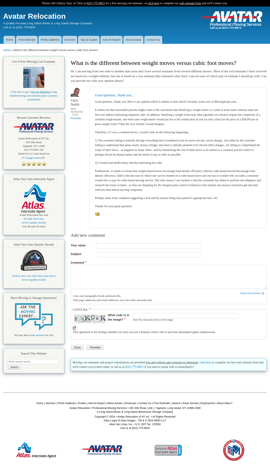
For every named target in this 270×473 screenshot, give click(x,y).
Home (9, 39)
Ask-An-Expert (111, 39)
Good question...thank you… (115, 95)
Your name (78, 245)
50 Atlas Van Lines (34, 218)
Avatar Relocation (34, 16)
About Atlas (225, 403)
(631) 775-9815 (95, 3)
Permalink (76, 118)
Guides (82, 403)
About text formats (250, 293)
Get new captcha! (74, 328)
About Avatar (133, 39)
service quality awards (34, 222)
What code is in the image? (118, 317)
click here (153, 3)
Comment (77, 262)
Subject (76, 254)
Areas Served (190, 403)
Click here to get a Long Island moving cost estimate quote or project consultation (34, 95)
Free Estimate (26, 39)
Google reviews (34, 157)
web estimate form (190, 3)
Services (70, 39)
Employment (207, 403)
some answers (37, 335)
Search (176, 403)
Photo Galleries (50, 39)
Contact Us (153, 39)
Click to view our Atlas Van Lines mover (34, 275)
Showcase (130, 403)
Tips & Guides (88, 39)
